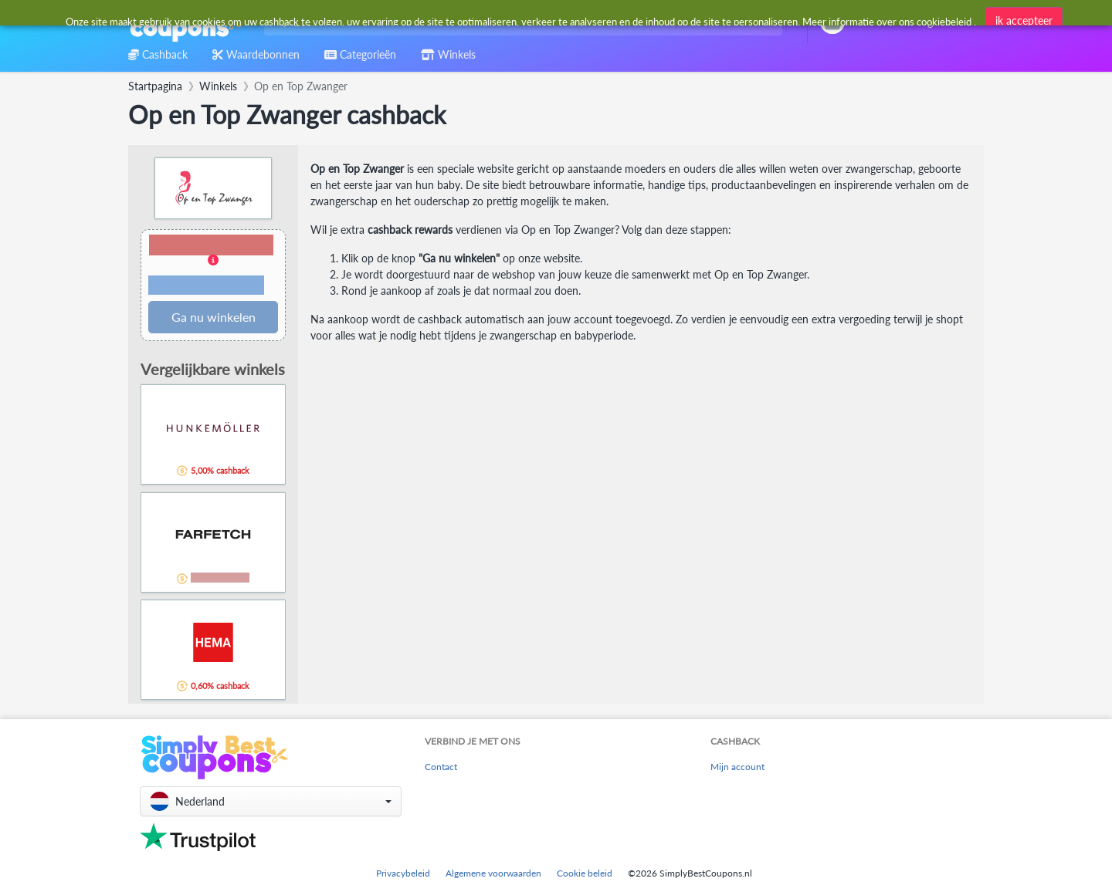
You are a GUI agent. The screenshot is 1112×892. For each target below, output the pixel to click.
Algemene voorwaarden (493, 873)
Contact (441, 766)
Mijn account (737, 766)
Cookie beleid (584, 873)
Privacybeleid (403, 873)
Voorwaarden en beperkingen (206, 285)
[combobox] (520, 22)
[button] (213, 266)
